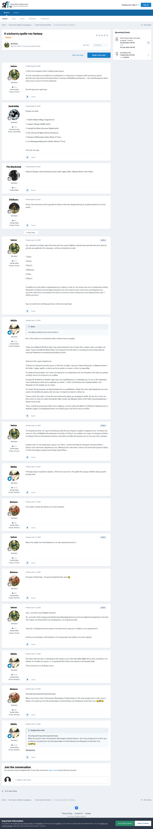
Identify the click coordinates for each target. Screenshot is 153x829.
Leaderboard (44, 19)
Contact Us (79, 813)
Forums (4, 19)
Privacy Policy (67, 813)
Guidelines (32, 19)
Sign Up (146, 5)
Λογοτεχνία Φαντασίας (32, 46)
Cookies (88, 813)
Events (22, 19)
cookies (58, 823)
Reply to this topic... (23, 780)
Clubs (14, 19)
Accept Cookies (125, 823)
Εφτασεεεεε (30, 750)
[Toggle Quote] (29, 327)
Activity (16, 12)
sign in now (53, 770)
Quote (33, 97)
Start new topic (77, 55)
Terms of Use (18, 823)
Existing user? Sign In (130, 5)
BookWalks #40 (125, 53)
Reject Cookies (143, 823)
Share (86, 45)
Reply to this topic (99, 55)
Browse (6, 14)
